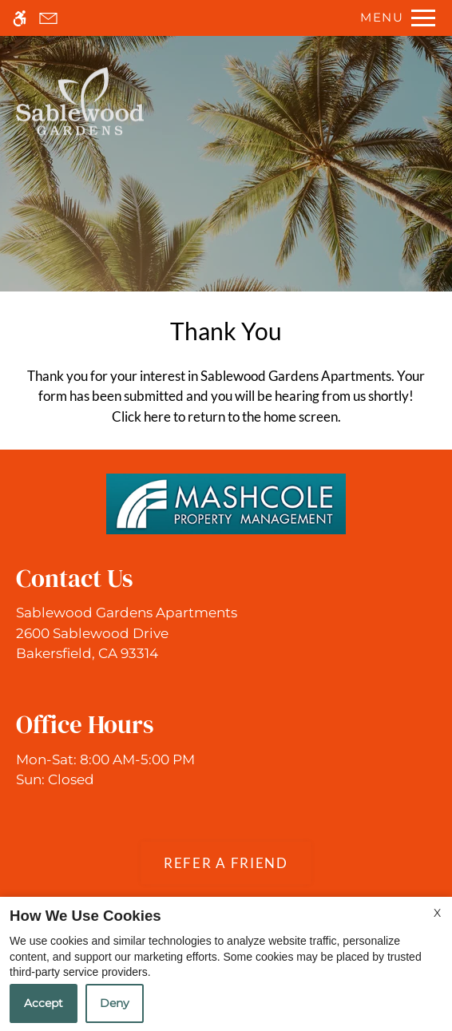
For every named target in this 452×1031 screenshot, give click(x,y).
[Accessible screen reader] (20, 18)
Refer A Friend (226, 863)
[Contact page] (48, 18)
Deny (114, 1003)
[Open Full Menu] (394, 18)
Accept (43, 1003)
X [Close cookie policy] (437, 913)
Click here (141, 416)
